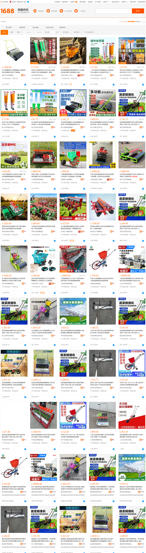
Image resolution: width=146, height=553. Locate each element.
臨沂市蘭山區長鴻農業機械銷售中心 (97, 127)
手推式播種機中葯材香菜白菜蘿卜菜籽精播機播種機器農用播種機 (13, 175)
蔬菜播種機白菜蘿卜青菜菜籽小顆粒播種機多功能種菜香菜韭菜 (131, 436)
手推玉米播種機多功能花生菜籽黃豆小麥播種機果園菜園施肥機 (102, 280)
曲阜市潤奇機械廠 (125, 179)
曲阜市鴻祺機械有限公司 (8, 75)
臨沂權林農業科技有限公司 (38, 75)
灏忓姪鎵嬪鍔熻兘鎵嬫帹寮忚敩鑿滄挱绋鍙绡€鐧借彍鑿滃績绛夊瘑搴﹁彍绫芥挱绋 (14, 540)
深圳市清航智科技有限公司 (126, 231)
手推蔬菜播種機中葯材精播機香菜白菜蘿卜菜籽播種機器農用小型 (72, 123)
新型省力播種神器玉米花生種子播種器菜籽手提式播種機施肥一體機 (43, 71)
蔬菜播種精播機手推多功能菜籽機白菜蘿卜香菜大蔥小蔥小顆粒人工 (131, 123)
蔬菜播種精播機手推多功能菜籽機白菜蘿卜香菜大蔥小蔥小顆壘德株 (72, 384)
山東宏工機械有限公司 (67, 231)
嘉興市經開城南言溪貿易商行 (97, 388)
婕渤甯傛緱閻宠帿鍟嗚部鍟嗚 (97, 544)
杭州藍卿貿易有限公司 (97, 336)
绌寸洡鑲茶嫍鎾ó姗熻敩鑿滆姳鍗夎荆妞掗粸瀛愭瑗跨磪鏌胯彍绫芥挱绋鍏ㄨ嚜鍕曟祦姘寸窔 (43, 488)
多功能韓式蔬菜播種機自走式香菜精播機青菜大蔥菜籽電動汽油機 (13, 280)
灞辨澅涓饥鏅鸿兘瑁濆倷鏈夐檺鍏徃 (38, 492)
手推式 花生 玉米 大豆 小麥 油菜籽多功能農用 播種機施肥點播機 (131, 384)
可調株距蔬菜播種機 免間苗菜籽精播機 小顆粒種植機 (43, 227)
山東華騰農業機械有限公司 (67, 283)
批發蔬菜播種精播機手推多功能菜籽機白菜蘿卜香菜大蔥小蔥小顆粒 (13, 436)
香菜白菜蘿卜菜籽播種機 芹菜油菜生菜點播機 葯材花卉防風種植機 (43, 175)
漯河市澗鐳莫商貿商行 (38, 388)
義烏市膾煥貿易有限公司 (126, 127)
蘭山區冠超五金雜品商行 (8, 179)
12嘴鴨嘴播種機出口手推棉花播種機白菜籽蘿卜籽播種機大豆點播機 (72, 175)
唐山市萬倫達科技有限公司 (97, 75)
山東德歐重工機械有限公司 (97, 179)
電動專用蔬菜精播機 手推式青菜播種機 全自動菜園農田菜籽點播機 (14, 227)
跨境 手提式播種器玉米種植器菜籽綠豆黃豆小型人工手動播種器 (14, 123)
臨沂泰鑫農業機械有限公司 (67, 127)
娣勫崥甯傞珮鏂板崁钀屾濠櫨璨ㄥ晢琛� (126, 544)
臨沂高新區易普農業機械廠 (38, 127)
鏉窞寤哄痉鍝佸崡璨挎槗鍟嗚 (67, 492)
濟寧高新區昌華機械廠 (8, 231)
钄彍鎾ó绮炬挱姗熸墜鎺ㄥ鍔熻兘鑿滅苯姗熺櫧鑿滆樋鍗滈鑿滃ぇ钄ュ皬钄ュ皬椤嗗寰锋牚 (132, 540)
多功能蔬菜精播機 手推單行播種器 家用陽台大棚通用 (132, 175)
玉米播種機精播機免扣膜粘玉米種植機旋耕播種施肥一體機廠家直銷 (72, 227)
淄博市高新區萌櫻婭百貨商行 (67, 388)
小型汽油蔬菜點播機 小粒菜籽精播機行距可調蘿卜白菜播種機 (102, 436)
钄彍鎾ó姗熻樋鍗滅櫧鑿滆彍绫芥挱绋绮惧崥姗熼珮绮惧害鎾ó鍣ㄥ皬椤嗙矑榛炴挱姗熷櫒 (73, 540)
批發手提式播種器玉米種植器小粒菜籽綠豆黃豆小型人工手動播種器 (131, 71)
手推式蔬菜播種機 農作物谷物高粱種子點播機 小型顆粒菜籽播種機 (102, 175)
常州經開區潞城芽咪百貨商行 (67, 336)
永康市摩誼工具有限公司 (67, 75)
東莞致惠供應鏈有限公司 (8, 440)
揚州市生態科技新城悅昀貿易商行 (8, 388)
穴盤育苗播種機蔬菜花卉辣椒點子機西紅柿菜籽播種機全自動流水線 (131, 280)
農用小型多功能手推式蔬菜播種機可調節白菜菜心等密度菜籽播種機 (102, 384)
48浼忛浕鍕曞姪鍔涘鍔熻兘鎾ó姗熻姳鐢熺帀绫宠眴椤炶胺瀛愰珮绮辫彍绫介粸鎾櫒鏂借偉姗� (73, 488)
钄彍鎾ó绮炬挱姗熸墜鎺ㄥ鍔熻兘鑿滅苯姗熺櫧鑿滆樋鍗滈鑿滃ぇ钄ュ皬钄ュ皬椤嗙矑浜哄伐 (102, 488)
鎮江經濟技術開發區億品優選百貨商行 (8, 336)
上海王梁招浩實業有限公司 (126, 440)
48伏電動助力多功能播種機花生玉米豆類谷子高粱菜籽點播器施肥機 (43, 332)
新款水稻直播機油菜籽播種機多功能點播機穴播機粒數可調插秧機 (72, 332)
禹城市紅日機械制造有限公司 (97, 231)
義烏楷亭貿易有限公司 (126, 336)
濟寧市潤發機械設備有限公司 (38, 231)
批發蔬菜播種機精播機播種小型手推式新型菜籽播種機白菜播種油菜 (43, 384)
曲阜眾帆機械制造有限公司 (8, 283)
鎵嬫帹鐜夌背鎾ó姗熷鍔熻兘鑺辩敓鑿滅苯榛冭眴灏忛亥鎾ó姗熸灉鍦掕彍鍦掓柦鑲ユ (14, 488)
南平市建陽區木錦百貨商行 (67, 440)
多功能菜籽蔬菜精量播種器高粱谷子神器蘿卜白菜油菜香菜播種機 (43, 123)
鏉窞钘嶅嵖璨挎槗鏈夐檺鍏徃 (8, 544)
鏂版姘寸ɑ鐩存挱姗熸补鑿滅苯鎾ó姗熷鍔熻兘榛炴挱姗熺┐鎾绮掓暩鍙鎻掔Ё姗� (131, 488)
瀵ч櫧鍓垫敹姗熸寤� (8, 492)
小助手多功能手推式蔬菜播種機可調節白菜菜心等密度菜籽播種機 (102, 332)
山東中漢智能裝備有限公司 (126, 283)
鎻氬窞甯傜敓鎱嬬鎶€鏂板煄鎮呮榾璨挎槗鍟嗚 (67, 544)
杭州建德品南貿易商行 (38, 336)
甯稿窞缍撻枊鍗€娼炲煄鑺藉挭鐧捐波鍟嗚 (126, 492)
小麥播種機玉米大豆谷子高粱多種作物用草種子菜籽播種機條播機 (72, 280)
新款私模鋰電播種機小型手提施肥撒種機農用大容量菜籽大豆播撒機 (43, 280)
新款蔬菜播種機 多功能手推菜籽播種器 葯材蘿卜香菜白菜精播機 (43, 436)
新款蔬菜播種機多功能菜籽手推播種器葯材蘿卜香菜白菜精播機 (102, 123)
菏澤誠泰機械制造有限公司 (38, 440)
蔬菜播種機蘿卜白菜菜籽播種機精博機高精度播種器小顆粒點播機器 (13, 384)
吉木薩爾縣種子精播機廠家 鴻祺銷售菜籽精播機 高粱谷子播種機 (14, 71)
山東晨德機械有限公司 (97, 440)
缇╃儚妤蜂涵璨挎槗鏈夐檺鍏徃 (38, 544)
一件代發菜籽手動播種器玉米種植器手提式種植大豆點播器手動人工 (102, 71)
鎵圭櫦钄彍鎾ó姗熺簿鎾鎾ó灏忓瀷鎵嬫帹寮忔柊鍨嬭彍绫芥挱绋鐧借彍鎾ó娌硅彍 (101, 540)
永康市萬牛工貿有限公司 (38, 283)
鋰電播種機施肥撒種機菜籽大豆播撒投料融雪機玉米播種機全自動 (72, 71)
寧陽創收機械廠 (95, 283)
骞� (24, 492)
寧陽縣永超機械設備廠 (67, 179)
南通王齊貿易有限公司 (126, 388)
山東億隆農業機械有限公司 (38, 179)
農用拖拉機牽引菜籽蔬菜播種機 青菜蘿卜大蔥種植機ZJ (102, 227)
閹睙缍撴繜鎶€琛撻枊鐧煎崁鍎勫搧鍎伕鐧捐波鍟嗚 (97, 492)
